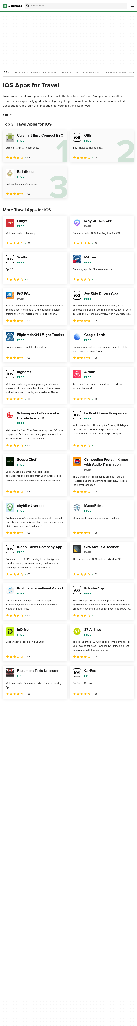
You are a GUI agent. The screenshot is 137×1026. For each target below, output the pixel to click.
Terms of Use (103, 915)
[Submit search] (28, 6)
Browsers (35, 72)
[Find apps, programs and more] (76, 6)
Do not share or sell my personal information (108, 929)
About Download (59, 909)
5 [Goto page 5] (43, 706)
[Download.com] (12, 6)
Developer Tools (70, 72)
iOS (6, 72)
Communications (51, 72)
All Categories (21, 72)
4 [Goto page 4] (34, 706)
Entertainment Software (115, 72)
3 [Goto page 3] (25, 706)
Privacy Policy (103, 909)
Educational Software (91, 72)
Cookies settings (105, 937)
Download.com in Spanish (64, 927)
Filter (7, 115)
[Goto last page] (127, 706)
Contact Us (56, 921)
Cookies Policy (104, 921)
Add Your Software (60, 915)
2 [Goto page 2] (15, 706)
